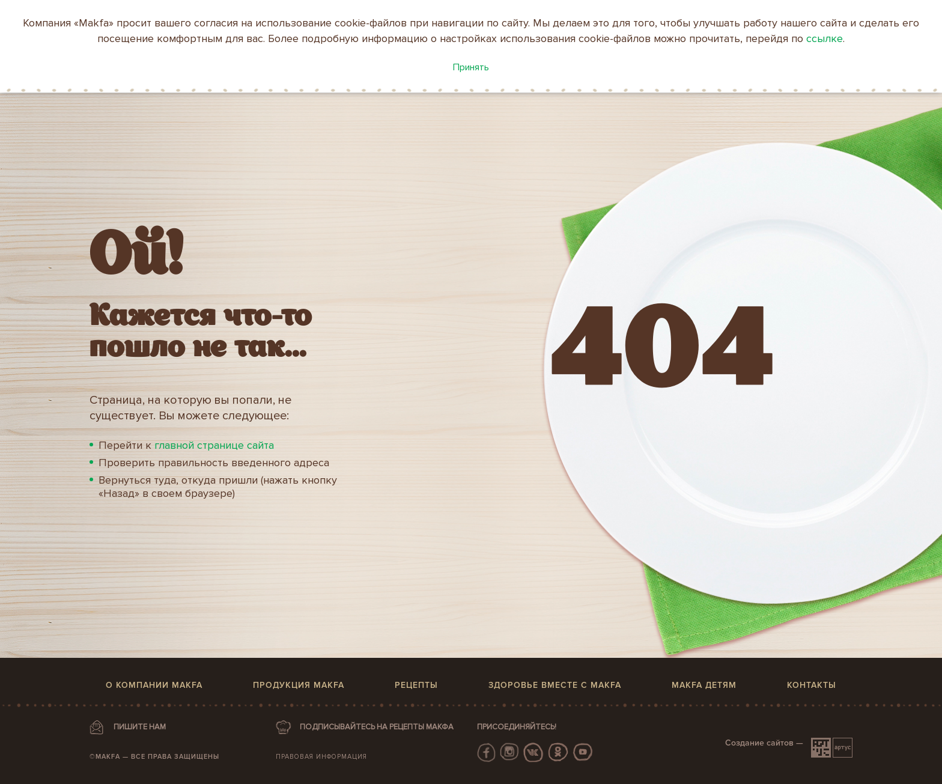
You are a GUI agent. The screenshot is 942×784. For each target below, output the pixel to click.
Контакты (811, 685)
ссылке (824, 38)
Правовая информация (321, 757)
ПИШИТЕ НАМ (140, 727)
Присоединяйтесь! (516, 727)
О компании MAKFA (154, 685)
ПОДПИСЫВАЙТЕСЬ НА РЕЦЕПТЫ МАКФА (377, 727)
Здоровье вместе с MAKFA (554, 685)
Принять (471, 67)
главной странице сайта (214, 445)
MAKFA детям (704, 685)
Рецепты (416, 685)
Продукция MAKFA (298, 685)
